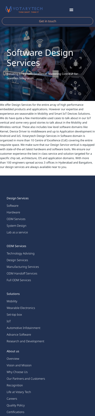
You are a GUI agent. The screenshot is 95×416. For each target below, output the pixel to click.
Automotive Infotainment (23, 328)
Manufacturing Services (23, 267)
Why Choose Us (17, 372)
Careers (12, 399)
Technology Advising (21, 253)
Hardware (13, 212)
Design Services (17, 260)
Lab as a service (17, 232)
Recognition (15, 385)
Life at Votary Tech (19, 392)
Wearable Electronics (21, 308)
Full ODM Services (19, 280)
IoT (9, 321)
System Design (16, 226)
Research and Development (25, 341)
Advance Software (19, 334)
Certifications (15, 412)
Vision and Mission (19, 365)
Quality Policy (16, 405)
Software (12, 206)
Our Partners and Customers (26, 379)
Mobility (12, 301)
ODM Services (16, 219)
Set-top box (14, 314)
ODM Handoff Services (22, 273)
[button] (71, 9)
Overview (13, 359)
